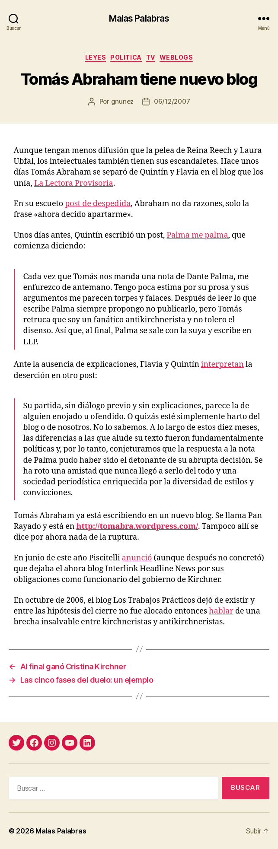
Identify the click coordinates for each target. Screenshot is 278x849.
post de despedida (98, 204)
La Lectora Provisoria (73, 183)
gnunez (122, 101)
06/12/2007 (172, 101)
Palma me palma (197, 235)
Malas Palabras (139, 18)
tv (150, 57)
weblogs (176, 57)
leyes (95, 57)
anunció (137, 558)
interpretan (222, 364)
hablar (221, 611)
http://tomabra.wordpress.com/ (137, 526)
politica (125, 57)
